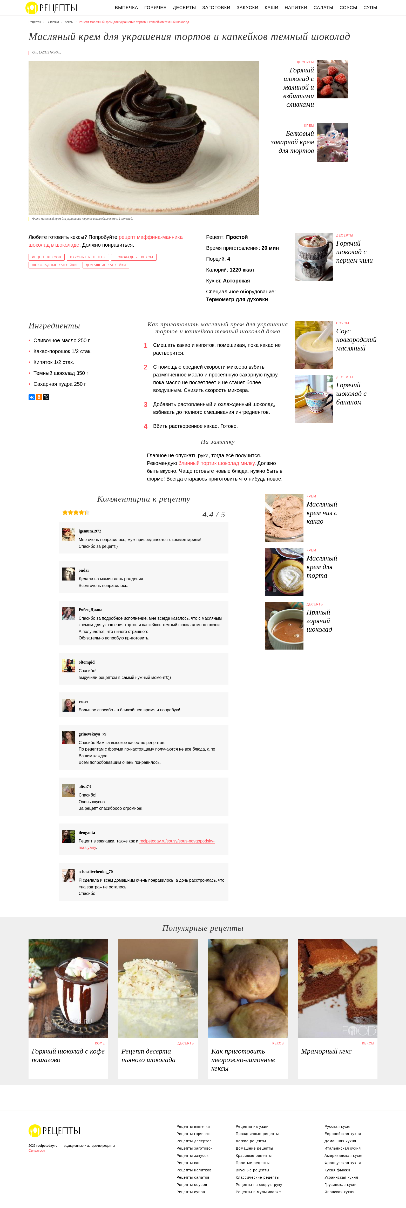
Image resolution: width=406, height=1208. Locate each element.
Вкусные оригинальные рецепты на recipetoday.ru (54, 1130)
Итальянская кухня (342, 1148)
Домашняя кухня (340, 1141)
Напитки (296, 7)
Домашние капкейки (106, 265)
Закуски (248, 7)
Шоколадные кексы (133, 257)
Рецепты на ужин (252, 1126)
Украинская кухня (341, 1177)
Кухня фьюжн (337, 1170)
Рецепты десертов (194, 1141)
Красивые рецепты (254, 1155)
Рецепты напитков (194, 1170)
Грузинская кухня (341, 1185)
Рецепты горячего (194, 1134)
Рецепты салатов (193, 1177)
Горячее (155, 7)
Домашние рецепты (254, 1148)
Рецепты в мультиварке (258, 1192)
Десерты (184, 7)
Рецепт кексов (46, 257)
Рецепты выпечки (193, 1126)
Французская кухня (342, 1163)
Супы (370, 7)
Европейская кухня (342, 1134)
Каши (272, 7)
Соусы (348, 7)
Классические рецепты (258, 1177)
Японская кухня (339, 1192)
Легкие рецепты (251, 1141)
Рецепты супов (191, 1192)
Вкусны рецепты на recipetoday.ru (51, 7)
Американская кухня (344, 1155)
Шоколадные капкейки (54, 265)
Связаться (37, 1150)
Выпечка (126, 7)
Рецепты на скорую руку (259, 1185)
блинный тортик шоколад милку (216, 463)
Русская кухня (337, 1126)
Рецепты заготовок (195, 1148)
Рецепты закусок (193, 1155)
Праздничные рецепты (257, 1134)
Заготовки (216, 7)
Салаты (323, 7)
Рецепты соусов (192, 1185)
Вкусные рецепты (88, 257)
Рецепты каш (189, 1163)
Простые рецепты (253, 1163)
